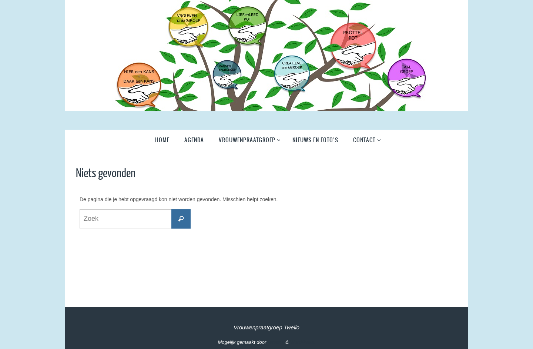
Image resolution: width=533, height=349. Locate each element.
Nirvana (276, 342)
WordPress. (302, 342)
